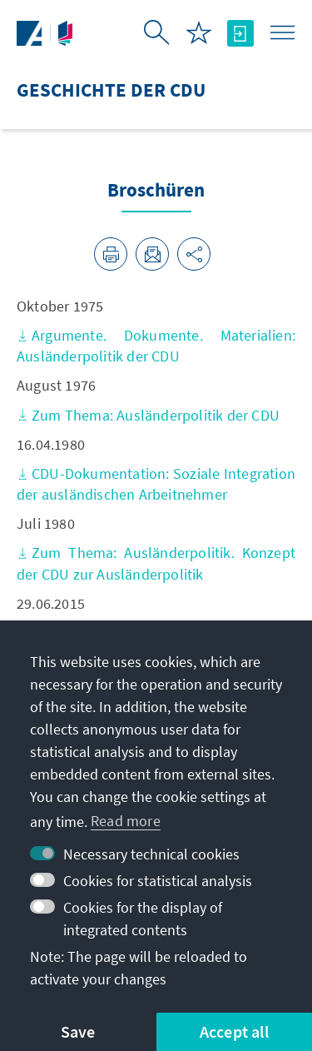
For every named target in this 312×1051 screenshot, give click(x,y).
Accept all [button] (234, 1031)
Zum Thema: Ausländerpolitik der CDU (148, 415)
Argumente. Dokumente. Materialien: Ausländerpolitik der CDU (156, 346)
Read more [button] (126, 820)
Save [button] (78, 1031)
